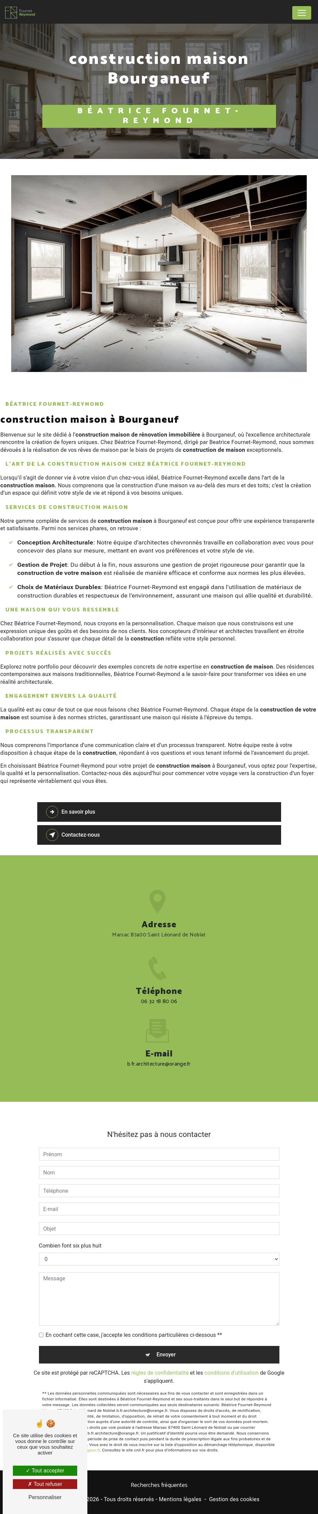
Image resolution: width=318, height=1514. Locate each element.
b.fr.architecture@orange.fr (159, 1056)
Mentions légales (180, 1499)
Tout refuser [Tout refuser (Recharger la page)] (45, 1484)
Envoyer (166, 1347)
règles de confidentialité (160, 1365)
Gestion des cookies (234, 1499)
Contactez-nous (73, 835)
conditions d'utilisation (232, 1365)
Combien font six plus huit (70, 1238)
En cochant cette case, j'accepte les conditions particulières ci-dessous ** (134, 1327)
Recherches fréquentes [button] (159, 1485)
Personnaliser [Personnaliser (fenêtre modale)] (45, 1497)
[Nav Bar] (301, 13)
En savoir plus (70, 812)
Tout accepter (45, 1470)
